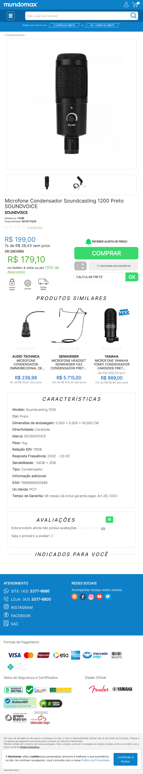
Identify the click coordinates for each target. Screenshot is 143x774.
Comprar (106, 253)
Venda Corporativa (29, 747)
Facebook (21, 616)
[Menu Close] (11, 16)
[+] (109, 519)
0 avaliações (34, 227)
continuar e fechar (126, 759)
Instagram (22, 607)
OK (131, 277)
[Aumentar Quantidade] (82, 264)
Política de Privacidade (95, 760)
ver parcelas (14, 251)
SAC (14, 624)
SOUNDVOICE (16, 213)
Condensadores (15, 35)
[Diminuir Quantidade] (82, 268)
